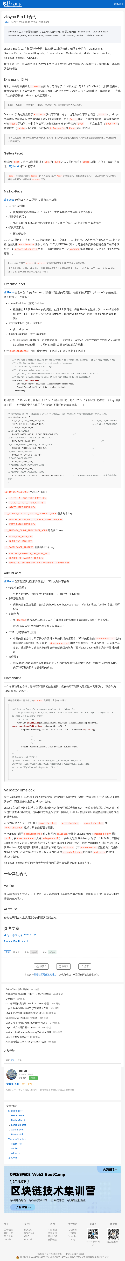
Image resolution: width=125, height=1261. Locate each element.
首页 (8, 12)
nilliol (6, 22)
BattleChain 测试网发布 (17, 989)
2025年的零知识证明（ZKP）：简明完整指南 (28, 994)
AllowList (15, 1153)
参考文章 (12, 1158)
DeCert (27, 1229)
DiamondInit (17, 1134)
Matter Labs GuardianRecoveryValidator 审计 (28, 1032)
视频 (26, 12)
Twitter (72, 1233)
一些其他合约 (15, 1144)
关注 (33, 1078)
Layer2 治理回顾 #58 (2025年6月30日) (25, 1013)
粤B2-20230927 (77, 1257)
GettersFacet (17, 1115)
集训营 (46, 12)
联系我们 (52, 1236)
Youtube (73, 1236)
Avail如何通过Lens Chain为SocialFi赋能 (26, 1041)
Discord (72, 1229)
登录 (13, 1060)
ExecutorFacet (18, 1125)
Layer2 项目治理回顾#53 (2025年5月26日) (27, 1022)
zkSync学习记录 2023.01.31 (20, 935)
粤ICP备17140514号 (60, 1257)
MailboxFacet (18, 1120)
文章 (17, 12)
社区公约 (8, 1233)
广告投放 (52, 1229)
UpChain (28, 1239)
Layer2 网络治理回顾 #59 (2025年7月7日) (27, 1008)
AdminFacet (17, 1129)
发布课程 (52, 1233)
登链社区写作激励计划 (45, 974)
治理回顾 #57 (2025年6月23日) (21, 1018)
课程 (36, 12)
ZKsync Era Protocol (16, 941)
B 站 (72, 1239)
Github (7, 1239)
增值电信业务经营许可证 (97, 1257)
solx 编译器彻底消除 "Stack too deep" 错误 (27, 1003)
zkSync (52, 952)
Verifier (14, 1148)
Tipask (81, 1254)
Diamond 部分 (15, 1110)
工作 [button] (58, 12)
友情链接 (52, 1239)
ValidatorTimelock (17, 1139)
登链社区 (49, 1254)
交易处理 (10, 998)
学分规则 (8, 1236)
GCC (26, 1236)
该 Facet (14, 166)
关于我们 (8, 1229)
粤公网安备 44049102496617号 (33, 1257)
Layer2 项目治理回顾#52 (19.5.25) (23, 1027)
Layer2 (34, 952)
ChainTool (29, 1233)
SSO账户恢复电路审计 (17, 1037)
